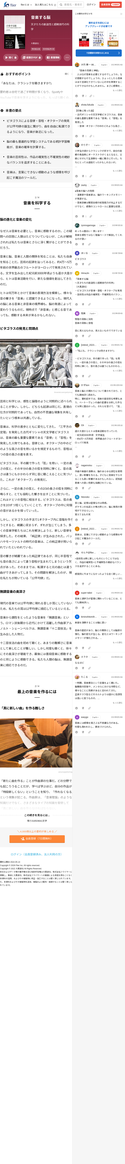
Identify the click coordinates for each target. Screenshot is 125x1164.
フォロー (104, 65)
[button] (99, 81)
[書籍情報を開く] (53, 57)
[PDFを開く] (32, 57)
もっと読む (118, 90)
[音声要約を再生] (10, 57)
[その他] (67, 57)
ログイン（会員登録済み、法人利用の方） (37, 854)
